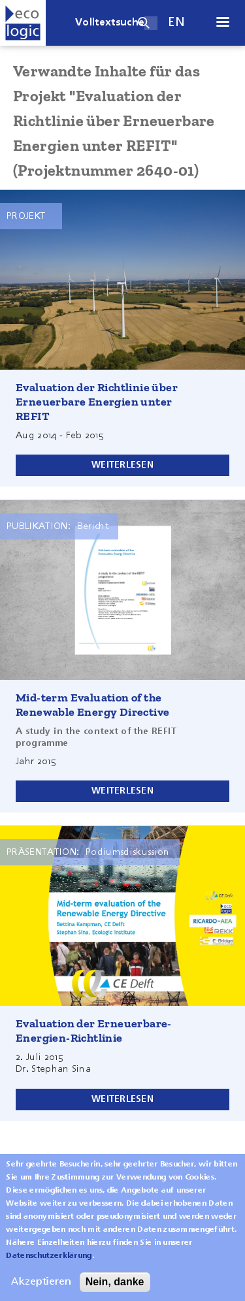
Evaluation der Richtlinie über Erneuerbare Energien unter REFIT (97, 401)
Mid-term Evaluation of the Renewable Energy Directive (92, 704)
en (176, 22)
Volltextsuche (109, 23)
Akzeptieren (41, 1292)
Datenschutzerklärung (48, 1266)
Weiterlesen (122, 465)
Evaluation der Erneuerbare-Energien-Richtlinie (94, 1030)
